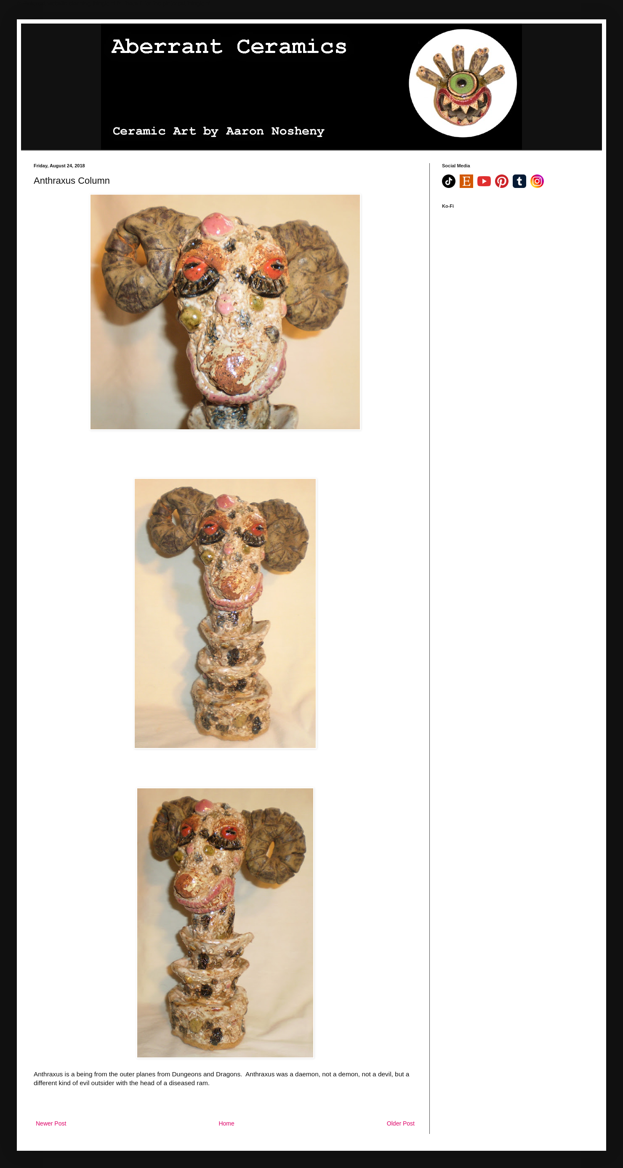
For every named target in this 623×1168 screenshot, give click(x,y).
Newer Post (51, 1123)
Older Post (401, 1123)
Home (226, 1123)
